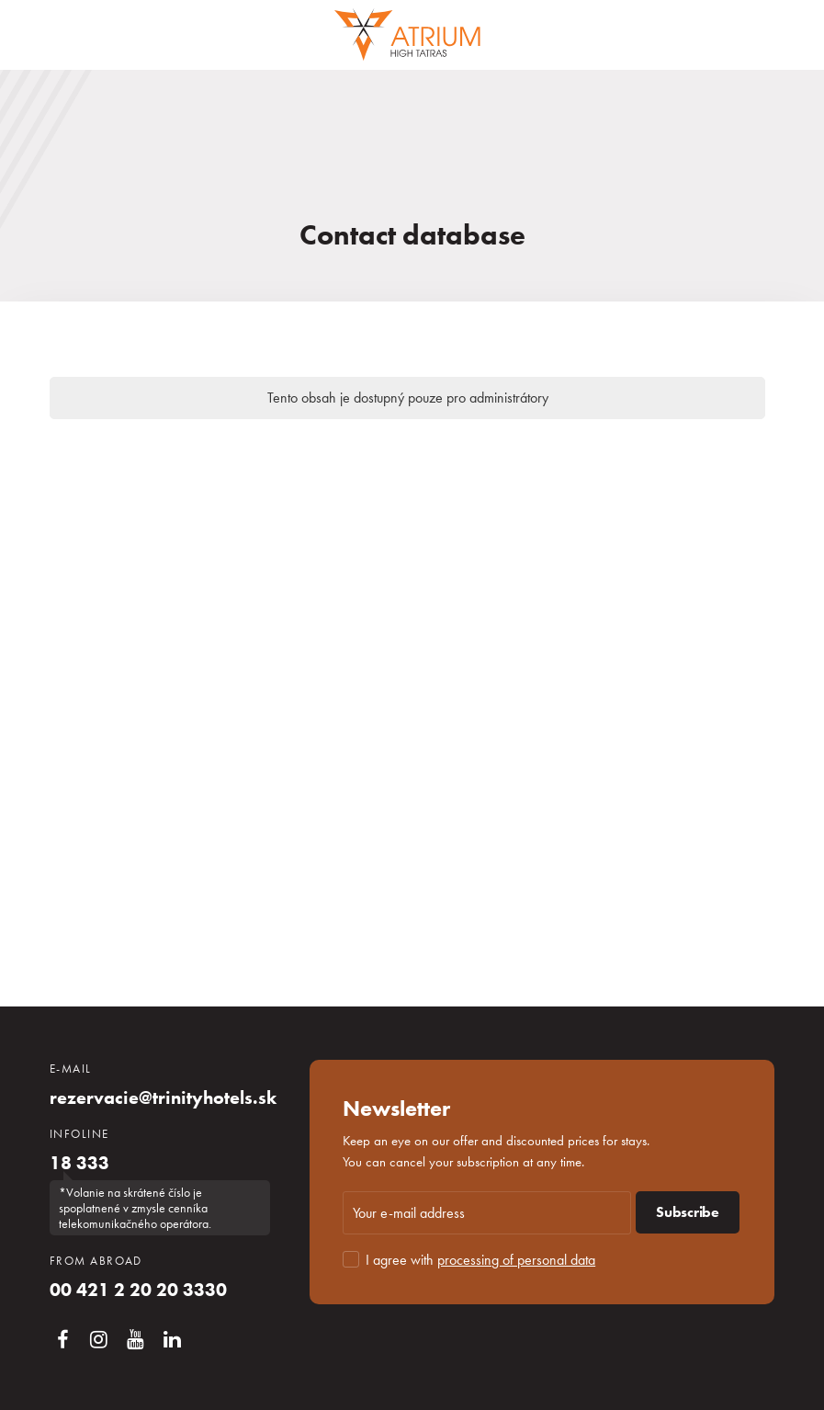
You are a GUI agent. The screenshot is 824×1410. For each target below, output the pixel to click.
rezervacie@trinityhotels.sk (163, 1097)
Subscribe (687, 1212)
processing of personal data (516, 1259)
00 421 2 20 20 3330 (138, 1290)
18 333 (79, 1163)
